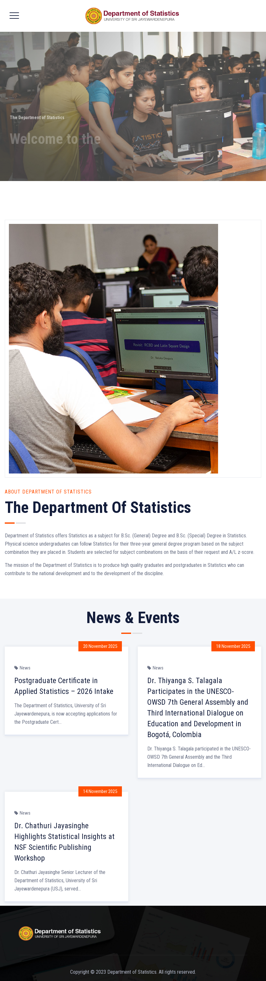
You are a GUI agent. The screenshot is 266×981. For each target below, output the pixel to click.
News (25, 668)
